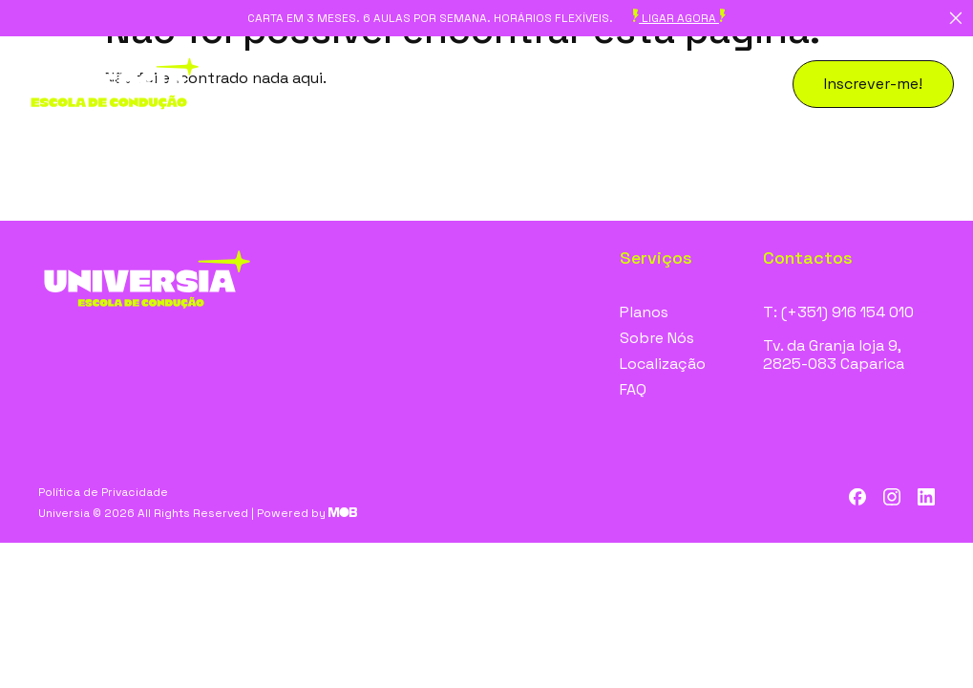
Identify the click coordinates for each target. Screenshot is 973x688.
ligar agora (679, 18)
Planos (644, 312)
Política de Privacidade (103, 492)
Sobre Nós (657, 338)
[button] (873, 84)
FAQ (633, 389)
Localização (663, 364)
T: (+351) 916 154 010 (838, 312)
